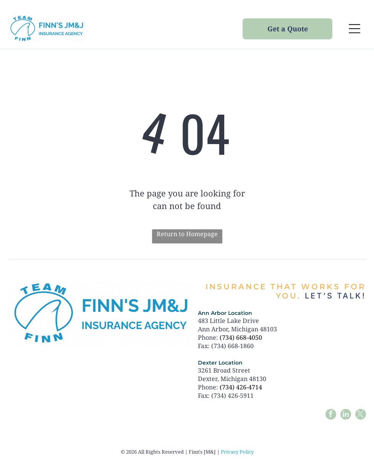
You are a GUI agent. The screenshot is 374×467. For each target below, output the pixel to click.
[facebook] (330, 415)
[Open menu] (354, 28)
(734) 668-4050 (241, 337)
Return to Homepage (187, 234)
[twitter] (360, 415)
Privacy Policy (237, 451)
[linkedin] (345, 415)
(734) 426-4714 (241, 387)
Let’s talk (333, 295)
